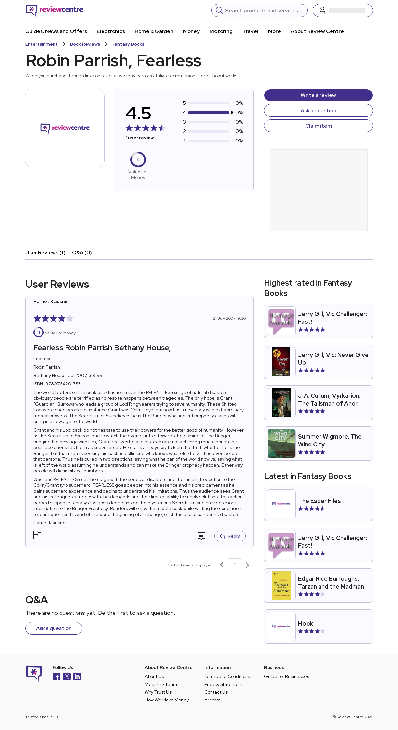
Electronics (111, 31)
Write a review (318, 95)
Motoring (221, 31)
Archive (212, 700)
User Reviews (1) (45, 252)
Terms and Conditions (227, 676)
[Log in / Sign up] (343, 10)
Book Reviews (85, 44)
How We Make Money (167, 700)
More (274, 31)
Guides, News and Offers (56, 31)
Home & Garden (154, 31)
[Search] (264, 10)
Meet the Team (161, 684)
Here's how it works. (218, 76)
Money (191, 31)
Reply (230, 536)
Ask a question (318, 110)
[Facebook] (56, 677)
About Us (154, 676)
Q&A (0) (82, 252)
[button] (37, 535)
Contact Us (216, 692)
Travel (250, 31)
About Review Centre (317, 31)
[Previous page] (221, 565)
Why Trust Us (158, 692)
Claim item (318, 125)
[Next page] (247, 565)
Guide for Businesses (286, 676)
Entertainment (41, 44)
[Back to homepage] (54, 10)
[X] (67, 677)
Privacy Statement (223, 684)
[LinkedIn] (77, 677)
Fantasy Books (129, 44)
